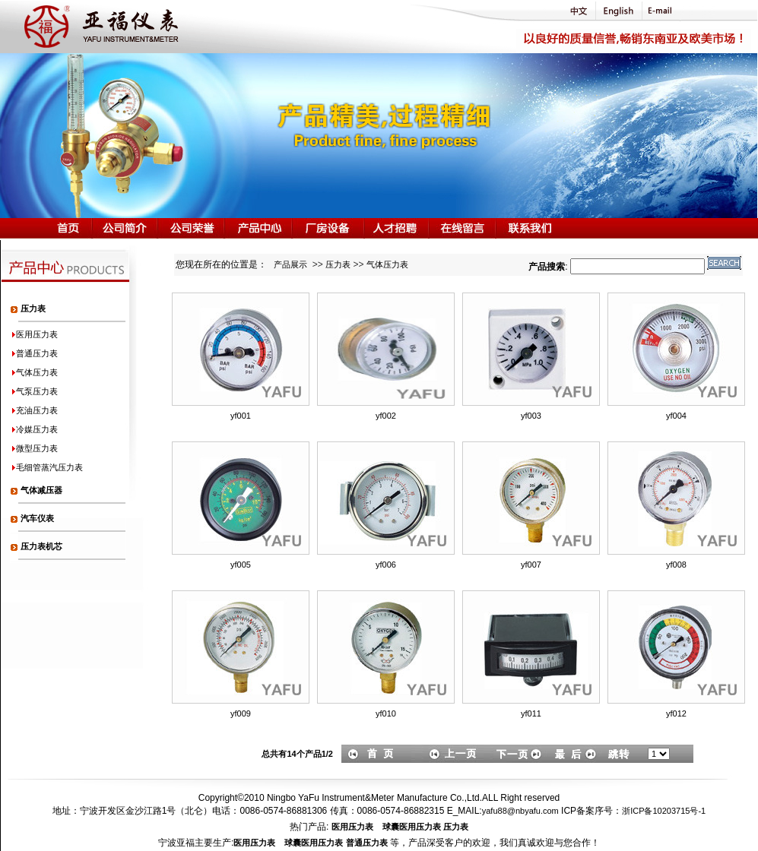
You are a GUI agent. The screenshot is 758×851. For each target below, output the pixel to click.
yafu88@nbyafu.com (520, 810)
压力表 (337, 264)
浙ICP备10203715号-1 (664, 810)
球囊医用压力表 (411, 826)
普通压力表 (367, 842)
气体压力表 (387, 264)
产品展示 (290, 264)
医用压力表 (352, 826)
